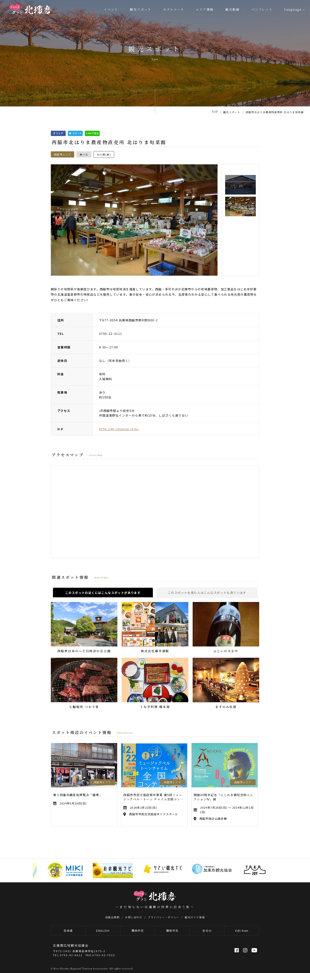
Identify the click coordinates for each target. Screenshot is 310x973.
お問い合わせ (133, 917)
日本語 (68, 931)
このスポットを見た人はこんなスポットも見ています (207, 592)
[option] (134, 220)
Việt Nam (241, 931)
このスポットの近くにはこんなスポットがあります (103, 592)
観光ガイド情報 (195, 917)
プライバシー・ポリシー (163, 917)
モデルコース (173, 9)
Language (292, 9)
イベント (111, 9)
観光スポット (140, 9)
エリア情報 (205, 9)
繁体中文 (138, 931)
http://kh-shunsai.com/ (119, 429)
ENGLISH (102, 931)
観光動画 (232, 9)
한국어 (207, 931)
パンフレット (262, 9)
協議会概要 (112, 917)
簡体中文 (172, 931)
